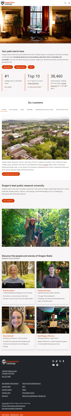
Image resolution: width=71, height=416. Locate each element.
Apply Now (7, 67)
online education (33, 83)
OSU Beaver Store (28, 393)
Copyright (5, 403)
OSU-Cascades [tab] (13, 109)
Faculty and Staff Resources (31, 383)
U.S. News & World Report (34, 87)
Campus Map (6, 386)
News (24, 390)
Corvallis (45, 165)
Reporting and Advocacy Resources (34, 396)
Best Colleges (8, 87)
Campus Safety (7, 390)
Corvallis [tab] (3, 109)
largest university (58, 84)
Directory (5, 396)
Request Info (20, 67)
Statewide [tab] (30, 109)
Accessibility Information (10, 383)
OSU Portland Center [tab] (62, 109)
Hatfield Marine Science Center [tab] (44, 109)
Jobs (23, 386)
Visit (31, 67)
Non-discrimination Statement (12, 408)
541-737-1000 (6, 376)
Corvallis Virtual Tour (11, 174)
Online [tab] (22, 109)
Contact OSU (6, 393)
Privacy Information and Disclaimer (13, 406)
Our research (8, 201)
